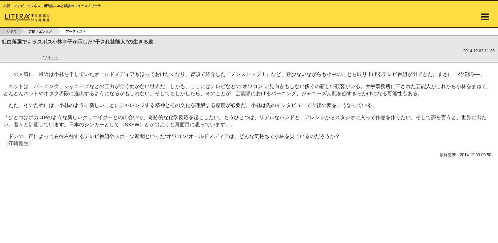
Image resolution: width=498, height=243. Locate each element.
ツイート (51, 57)
